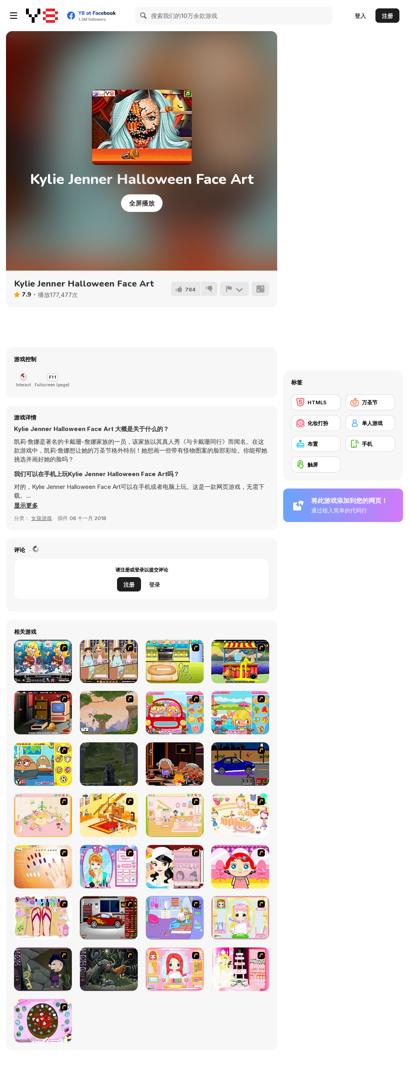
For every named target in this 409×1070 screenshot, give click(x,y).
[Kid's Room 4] (43, 815)
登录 (154, 584)
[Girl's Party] (240, 815)
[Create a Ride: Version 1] (240, 764)
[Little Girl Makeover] (240, 866)
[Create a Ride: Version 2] (109, 917)
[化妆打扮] (316, 423)
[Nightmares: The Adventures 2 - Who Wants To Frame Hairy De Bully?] (109, 969)
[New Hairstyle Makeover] (175, 969)
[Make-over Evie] (109, 866)
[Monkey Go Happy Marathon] (240, 661)
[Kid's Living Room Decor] (109, 815)
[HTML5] (316, 402)
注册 (387, 15)
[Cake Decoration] (43, 1020)
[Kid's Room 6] (175, 815)
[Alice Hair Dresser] (240, 917)
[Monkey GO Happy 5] (43, 712)
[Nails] (43, 866)
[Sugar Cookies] (175, 661)
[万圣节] (370, 402)
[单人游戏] (370, 423)
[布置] (316, 444)
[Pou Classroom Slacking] (43, 764)
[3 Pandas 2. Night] (109, 712)
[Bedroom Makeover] (175, 917)
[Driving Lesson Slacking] (175, 712)
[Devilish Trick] (109, 661)
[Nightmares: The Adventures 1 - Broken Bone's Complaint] (43, 969)
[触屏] (316, 465)
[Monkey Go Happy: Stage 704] (175, 764)
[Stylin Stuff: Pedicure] (43, 917)
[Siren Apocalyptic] (109, 764)
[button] (26, 505)
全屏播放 (142, 203)
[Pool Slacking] (240, 712)
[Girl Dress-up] (175, 866)
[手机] (370, 444)
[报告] (234, 289)
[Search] (144, 15)
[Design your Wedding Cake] (240, 969)
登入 (360, 15)
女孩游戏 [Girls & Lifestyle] (41, 518)
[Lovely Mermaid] (43, 661)
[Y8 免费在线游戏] (42, 15)
